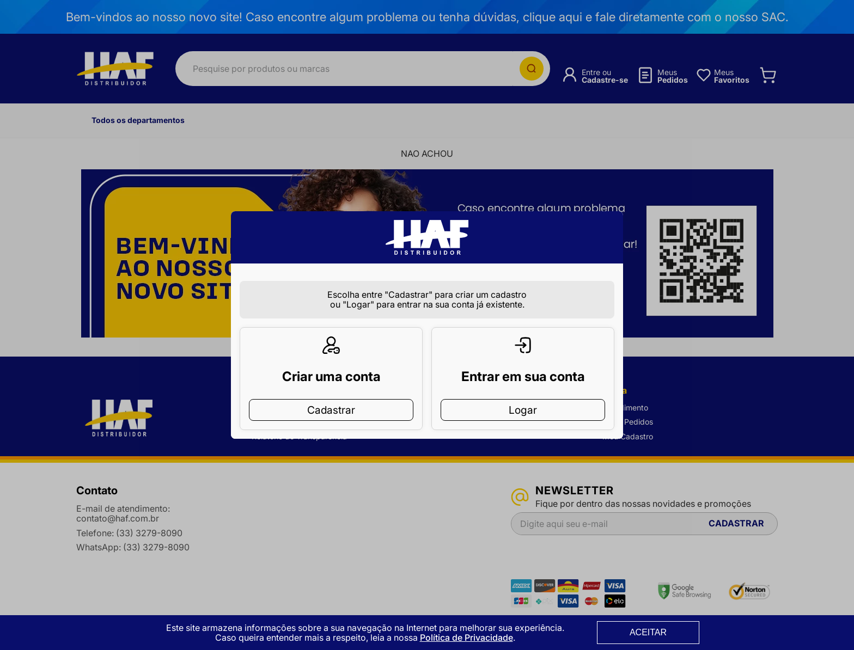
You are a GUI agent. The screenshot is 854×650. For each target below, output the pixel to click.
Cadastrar (331, 392)
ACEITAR (648, 632)
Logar (523, 392)
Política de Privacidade (466, 637)
